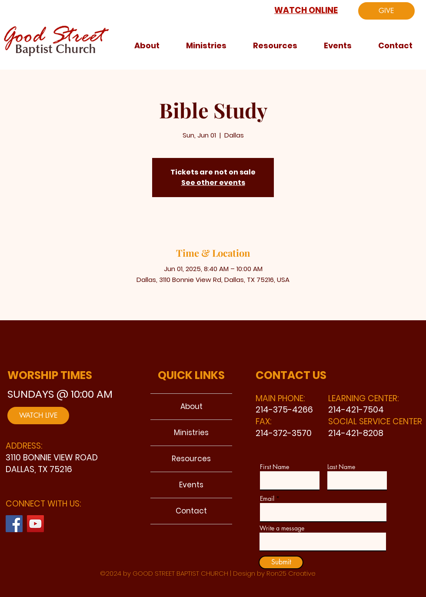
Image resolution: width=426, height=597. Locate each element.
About (191, 406)
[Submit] (281, 562)
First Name (274, 467)
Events (191, 485)
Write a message (282, 528)
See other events (213, 183)
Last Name (341, 467)
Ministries (191, 432)
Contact (191, 511)
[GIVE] (386, 11)
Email (267, 499)
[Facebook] (14, 523)
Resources (191, 458)
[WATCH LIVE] (38, 415)
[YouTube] (35, 523)
